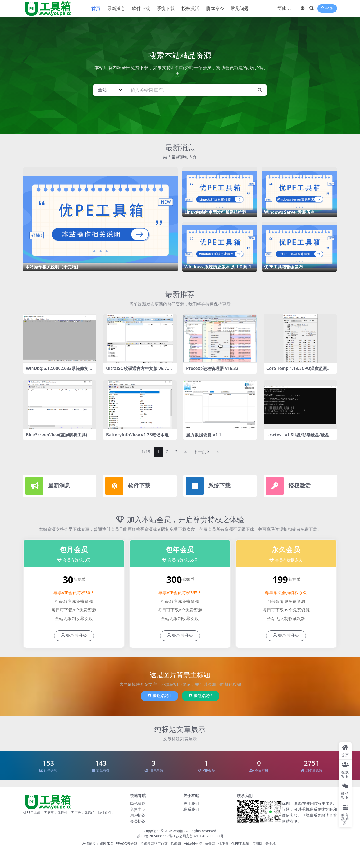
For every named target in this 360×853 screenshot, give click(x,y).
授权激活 (299, 485)
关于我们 (191, 803)
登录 (327, 8)
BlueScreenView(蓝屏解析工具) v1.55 (58, 437)
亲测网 (257, 843)
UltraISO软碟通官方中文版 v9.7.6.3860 (139, 370)
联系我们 (191, 809)
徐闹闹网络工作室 (154, 843)
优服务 (223, 843)
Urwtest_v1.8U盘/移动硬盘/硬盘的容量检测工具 (300, 437)
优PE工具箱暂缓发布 (283, 267)
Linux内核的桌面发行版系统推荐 (215, 212)
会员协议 (138, 821)
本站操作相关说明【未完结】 (52, 267)
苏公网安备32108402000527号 (200, 836)
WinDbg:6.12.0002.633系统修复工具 (59, 370)
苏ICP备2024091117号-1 (156, 836)
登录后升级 (74, 635)
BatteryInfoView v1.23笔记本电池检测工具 (139, 437)
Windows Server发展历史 (289, 212)
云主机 (271, 843)
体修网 (210, 843)
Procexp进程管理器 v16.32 (212, 368)
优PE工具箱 (240, 843)
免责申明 (138, 809)
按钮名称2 (201, 695)
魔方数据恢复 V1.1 (203, 434)
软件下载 (139, 485)
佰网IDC (106, 843)
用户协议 (138, 815)
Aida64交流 (193, 843)
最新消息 (180, 147)
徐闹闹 (178, 831)
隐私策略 (138, 803)
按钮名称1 (160, 695)
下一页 (202, 451)
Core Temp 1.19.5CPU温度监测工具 (298, 370)
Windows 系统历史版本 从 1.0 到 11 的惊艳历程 (219, 269)
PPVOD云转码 (126, 843)
